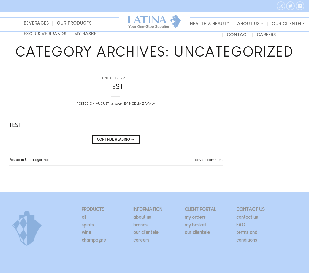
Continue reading (116, 139)
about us (142, 217)
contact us (247, 217)
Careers (266, 34)
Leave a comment (208, 159)
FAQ (240, 224)
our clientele (288, 23)
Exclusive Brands (45, 33)
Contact (238, 34)
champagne (94, 239)
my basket (86, 33)
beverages (36, 23)
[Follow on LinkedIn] (300, 5)
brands (140, 224)
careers (141, 239)
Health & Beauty (209, 23)
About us (250, 23)
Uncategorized (116, 78)
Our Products (74, 23)
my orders (195, 217)
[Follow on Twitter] (290, 5)
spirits (88, 224)
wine (86, 232)
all (84, 217)
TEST (116, 86)
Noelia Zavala (142, 103)
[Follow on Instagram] (281, 5)
